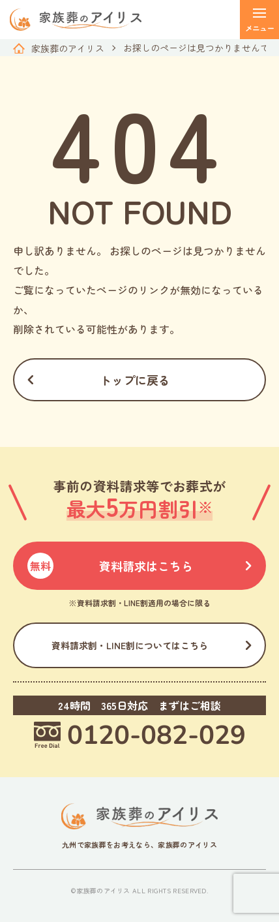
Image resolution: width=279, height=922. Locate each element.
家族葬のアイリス (67, 48)
